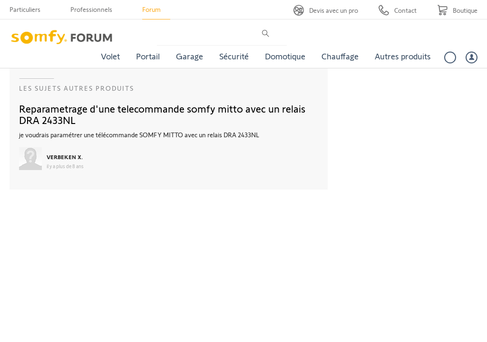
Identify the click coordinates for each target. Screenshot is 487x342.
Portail (148, 56)
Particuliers (25, 9)
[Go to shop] (457, 10)
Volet (110, 56)
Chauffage (340, 56)
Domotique (285, 56)
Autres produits (403, 56)
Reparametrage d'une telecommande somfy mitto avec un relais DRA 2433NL (162, 114)
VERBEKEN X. (65, 156)
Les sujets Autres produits (76, 88)
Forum (151, 9)
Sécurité (234, 56)
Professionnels (91, 9)
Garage (189, 56)
